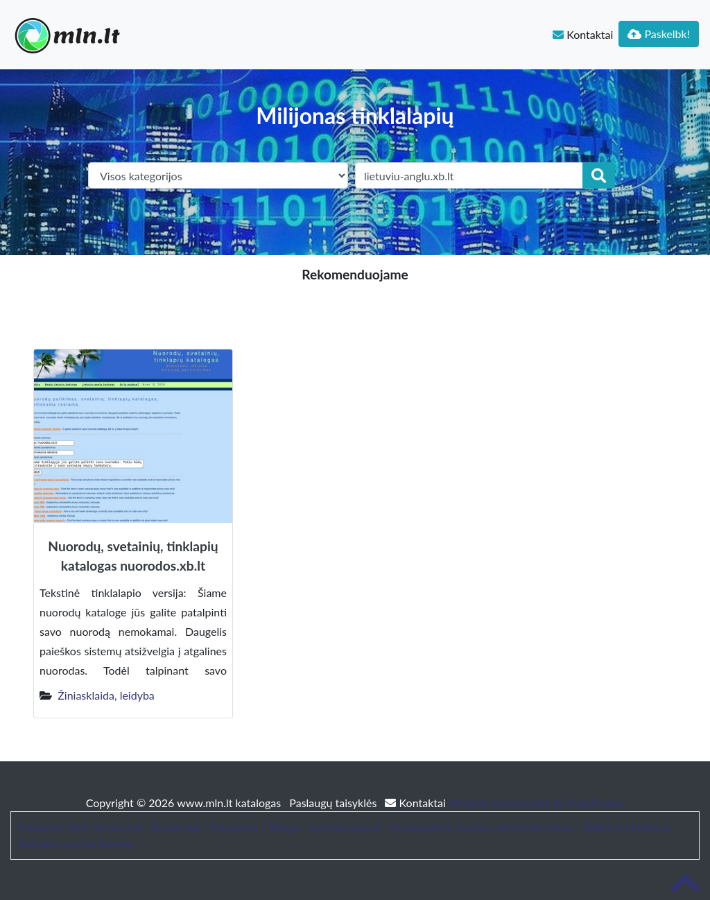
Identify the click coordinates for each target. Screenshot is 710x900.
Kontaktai (583, 34)
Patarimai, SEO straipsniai (79, 826)
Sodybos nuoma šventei (75, 843)
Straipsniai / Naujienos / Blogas (226, 826)
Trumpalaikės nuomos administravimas (482, 826)
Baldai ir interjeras (626, 826)
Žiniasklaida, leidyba (106, 695)
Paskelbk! (658, 33)
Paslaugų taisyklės (334, 802)
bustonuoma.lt (346, 826)
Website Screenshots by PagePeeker (537, 802)
